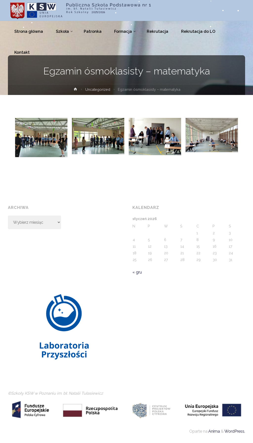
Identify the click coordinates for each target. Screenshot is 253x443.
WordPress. (234, 431)
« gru (137, 272)
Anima (214, 431)
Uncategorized (97, 89)
